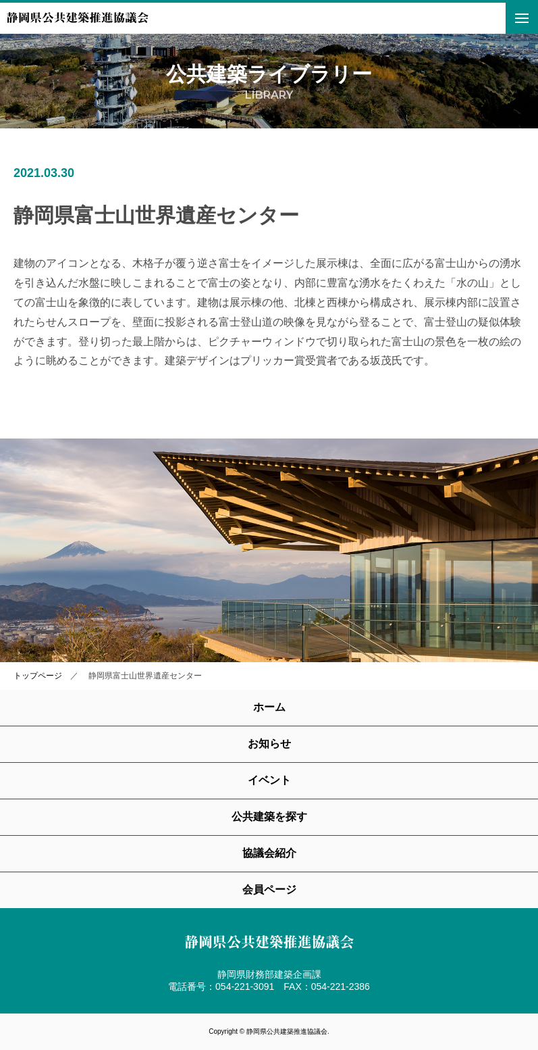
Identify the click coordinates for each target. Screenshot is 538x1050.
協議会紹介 (269, 853)
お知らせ (269, 743)
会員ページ (269, 889)
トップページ (38, 675)
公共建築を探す (269, 816)
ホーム (269, 707)
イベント (269, 780)
